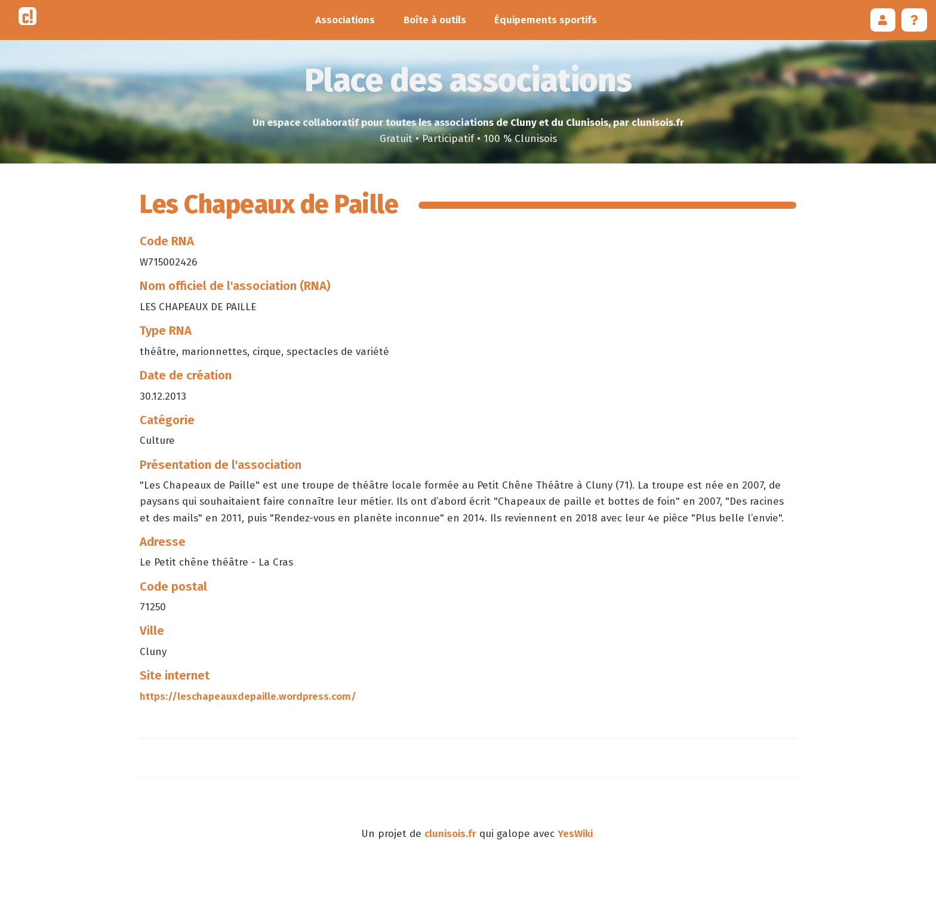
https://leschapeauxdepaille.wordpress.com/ (248, 696)
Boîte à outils (435, 20)
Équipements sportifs (545, 20)
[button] (883, 20)
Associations (345, 20)
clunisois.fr (450, 833)
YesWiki (575, 833)
